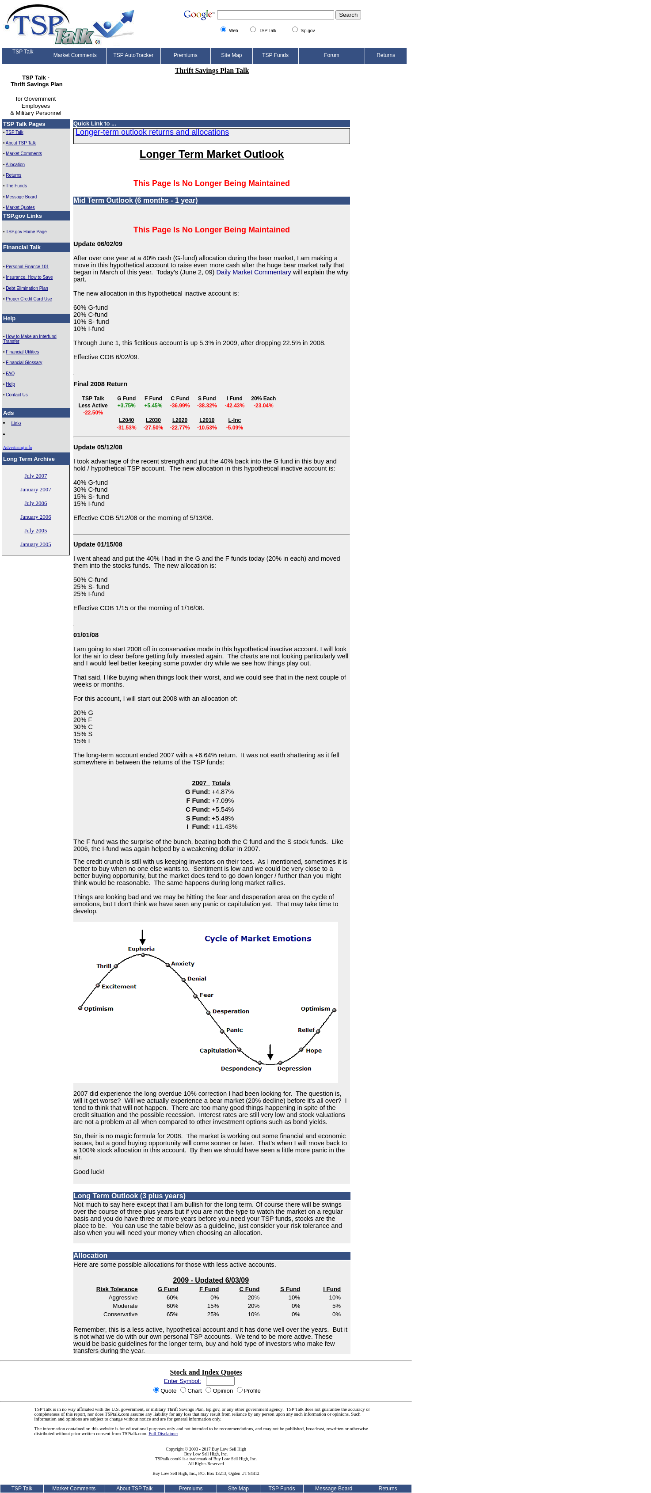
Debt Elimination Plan (27, 288)
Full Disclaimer (163, 1433)
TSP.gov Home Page (26, 231)
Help (10, 384)
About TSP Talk (21, 143)
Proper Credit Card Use (29, 298)
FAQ (10, 373)
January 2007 (35, 489)
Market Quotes (20, 207)
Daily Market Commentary (254, 272)
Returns (13, 175)
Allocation (15, 164)
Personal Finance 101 (27, 266)
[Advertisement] (212, 93)
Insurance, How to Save (29, 277)
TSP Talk (14, 132)
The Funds (16, 185)
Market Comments (24, 153)
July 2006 (36, 503)
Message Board (21, 196)
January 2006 (35, 516)
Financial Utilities (22, 352)
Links (16, 423)
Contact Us (16, 394)
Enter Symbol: (182, 1381)
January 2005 (35, 544)
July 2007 (36, 475)
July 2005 (36, 530)
